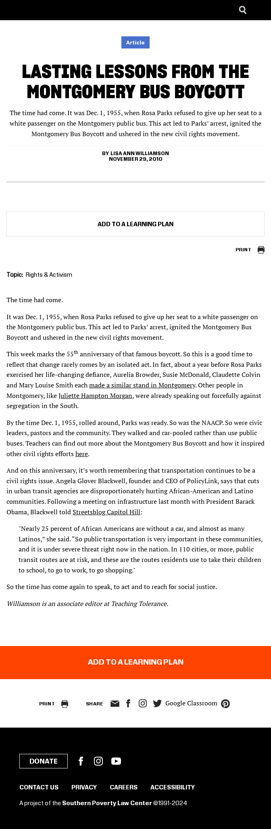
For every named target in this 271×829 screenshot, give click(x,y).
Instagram (142, 703)
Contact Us (38, 788)
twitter (157, 703)
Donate (43, 761)
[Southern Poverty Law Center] (13, 10)
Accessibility (172, 788)
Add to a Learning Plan (135, 224)
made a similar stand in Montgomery (142, 385)
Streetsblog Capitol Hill (106, 511)
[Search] (243, 10)
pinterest (225, 703)
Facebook (80, 761)
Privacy (84, 788)
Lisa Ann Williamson (139, 153)
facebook (128, 703)
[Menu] (259, 10)
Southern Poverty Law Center (107, 803)
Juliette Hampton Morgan (95, 395)
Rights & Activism (49, 275)
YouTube (116, 761)
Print (243, 250)
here (81, 453)
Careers (124, 788)
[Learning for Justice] (47, 10)
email (114, 704)
